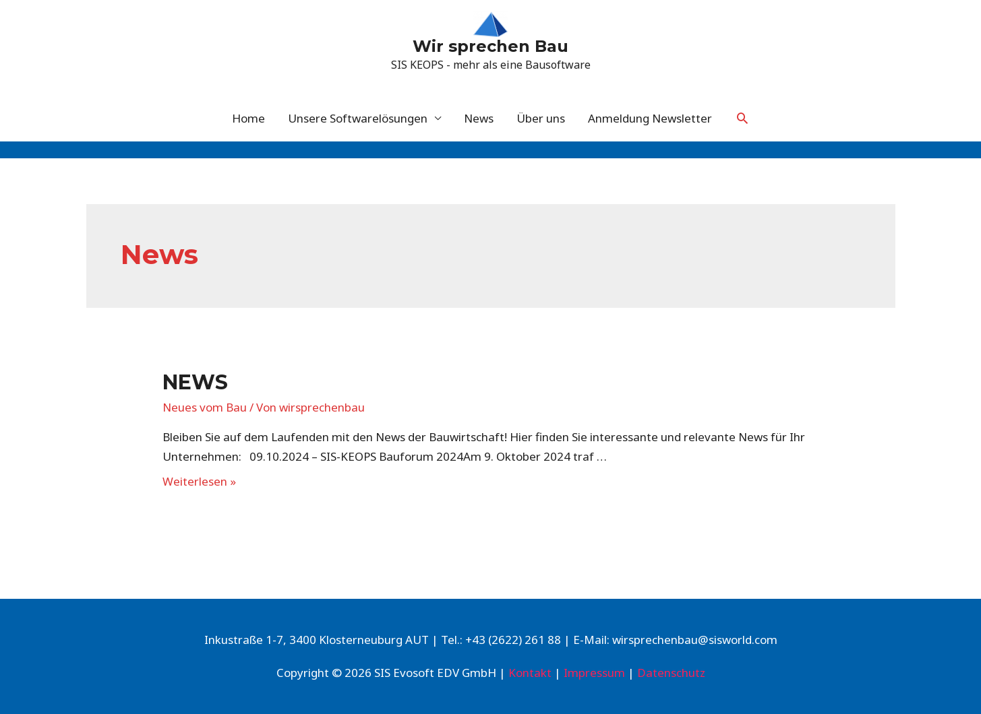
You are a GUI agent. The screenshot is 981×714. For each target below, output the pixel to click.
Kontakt (530, 672)
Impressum (594, 672)
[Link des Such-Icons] (742, 117)
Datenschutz (671, 672)
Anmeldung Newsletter (650, 118)
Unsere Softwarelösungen (357, 118)
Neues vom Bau (204, 407)
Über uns (540, 118)
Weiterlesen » (199, 481)
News (479, 118)
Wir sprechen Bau (490, 46)
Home (248, 118)
